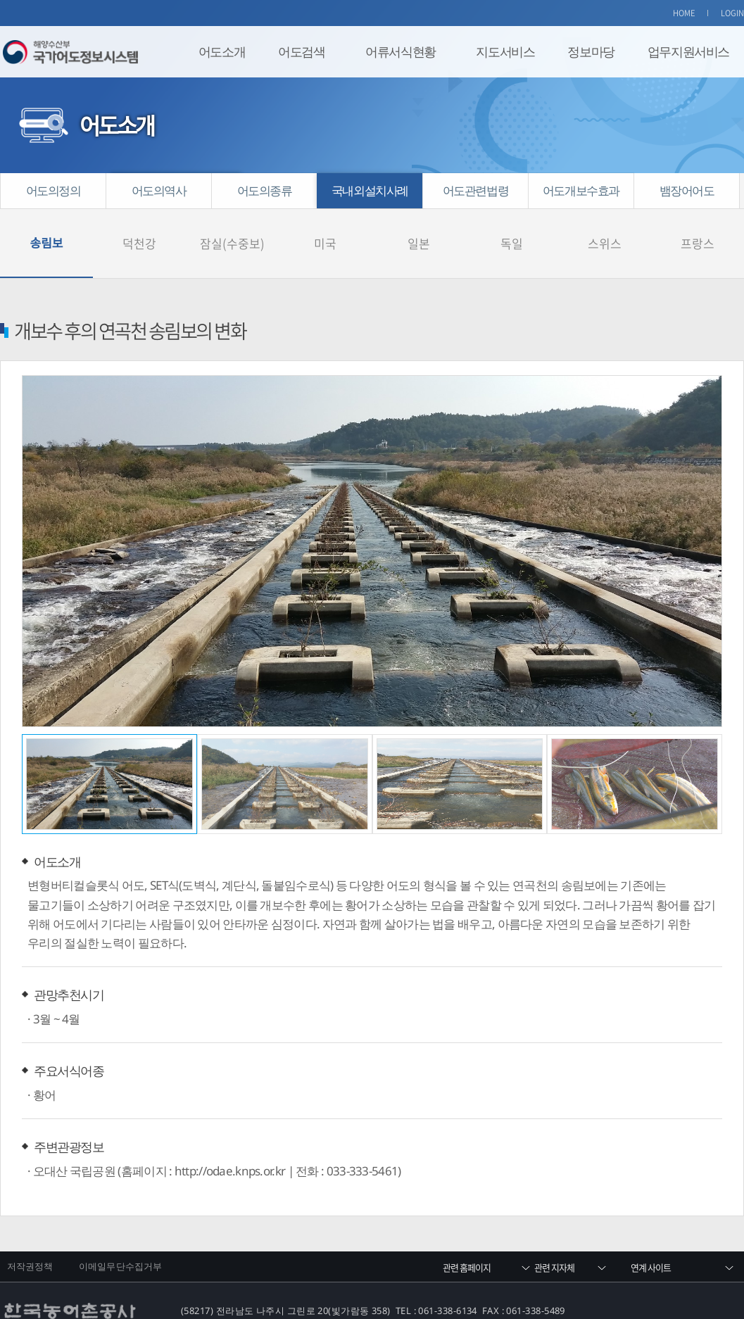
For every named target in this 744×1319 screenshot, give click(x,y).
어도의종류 (264, 190)
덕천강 (139, 225)
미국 (325, 225)
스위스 (605, 225)
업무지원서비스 (688, 51)
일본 (419, 225)
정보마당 (590, 51)
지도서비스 (505, 51)
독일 (511, 225)
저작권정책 (30, 1228)
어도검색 (301, 51)
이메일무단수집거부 (120, 1228)
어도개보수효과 (581, 190)
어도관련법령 (476, 190)
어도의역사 (159, 190)
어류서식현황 (400, 51)
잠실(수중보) (232, 225)
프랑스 (697, 225)
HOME (684, 13)
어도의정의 (53, 190)
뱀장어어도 (687, 190)
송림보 (46, 225)
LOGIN (733, 13)
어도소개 (221, 51)
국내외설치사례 (370, 190)
